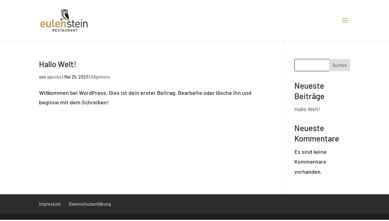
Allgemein (100, 76)
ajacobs (54, 76)
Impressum (50, 204)
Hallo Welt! (58, 64)
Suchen (339, 65)
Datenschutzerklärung (90, 204)
